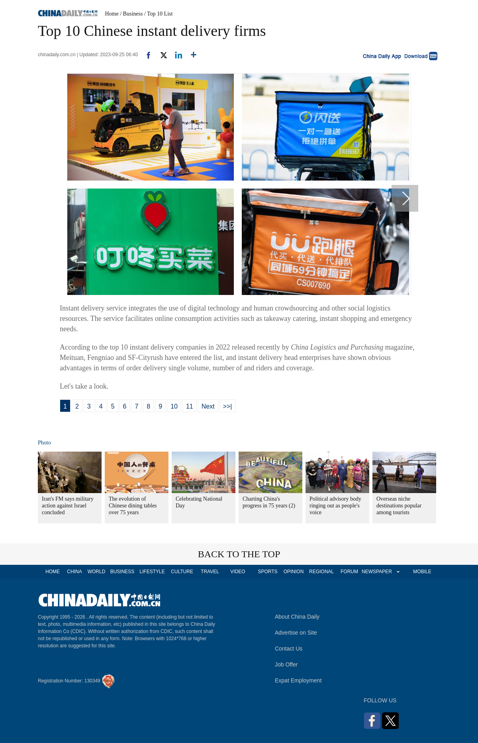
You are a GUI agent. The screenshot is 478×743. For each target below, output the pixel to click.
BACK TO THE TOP (239, 554)
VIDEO (237, 571)
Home (112, 14)
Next (208, 406)
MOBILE (422, 571)
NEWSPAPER (376, 571)
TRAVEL (210, 571)
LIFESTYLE (152, 571)
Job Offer (286, 664)
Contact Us (288, 648)
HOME (52, 571)
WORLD (97, 571)
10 (174, 406)
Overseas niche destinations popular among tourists (398, 505)
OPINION (294, 571)
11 (189, 406)
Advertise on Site (296, 632)
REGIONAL (321, 571)
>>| (227, 406)
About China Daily (297, 616)
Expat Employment (298, 680)
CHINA (74, 571)
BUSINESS (122, 571)
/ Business (131, 14)
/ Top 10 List (158, 14)
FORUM (349, 571)
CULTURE (182, 571)
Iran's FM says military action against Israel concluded (68, 505)
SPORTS (267, 571)
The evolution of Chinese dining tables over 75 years (133, 505)
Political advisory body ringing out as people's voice (335, 505)
